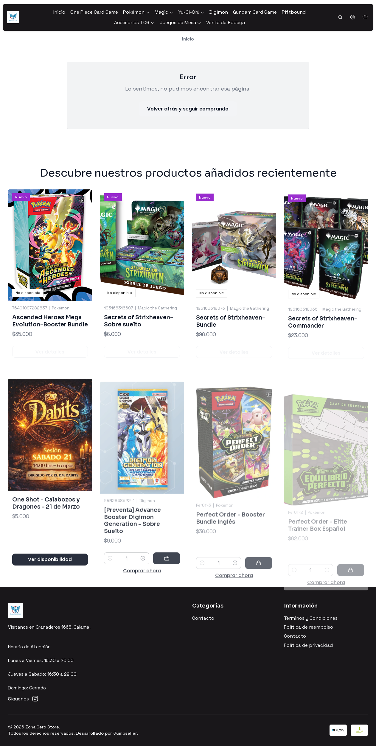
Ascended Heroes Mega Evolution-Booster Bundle (50, 336)
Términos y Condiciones (311, 618)
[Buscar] (340, 17)
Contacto (203, 618)
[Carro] (365, 17)
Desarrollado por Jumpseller (106, 733)
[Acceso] (352, 17)
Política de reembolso (308, 627)
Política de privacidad (308, 645)
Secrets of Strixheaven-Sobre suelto (138, 344)
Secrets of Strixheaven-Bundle (230, 350)
